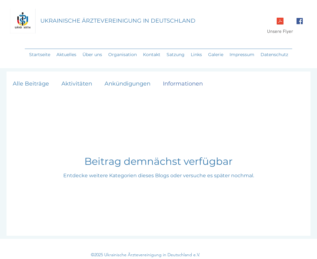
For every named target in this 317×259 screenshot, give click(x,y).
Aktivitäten (76, 83)
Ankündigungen (127, 83)
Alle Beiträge (31, 83)
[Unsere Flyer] (280, 25)
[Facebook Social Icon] (300, 21)
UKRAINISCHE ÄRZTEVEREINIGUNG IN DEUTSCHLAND (117, 20)
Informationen (183, 83)
